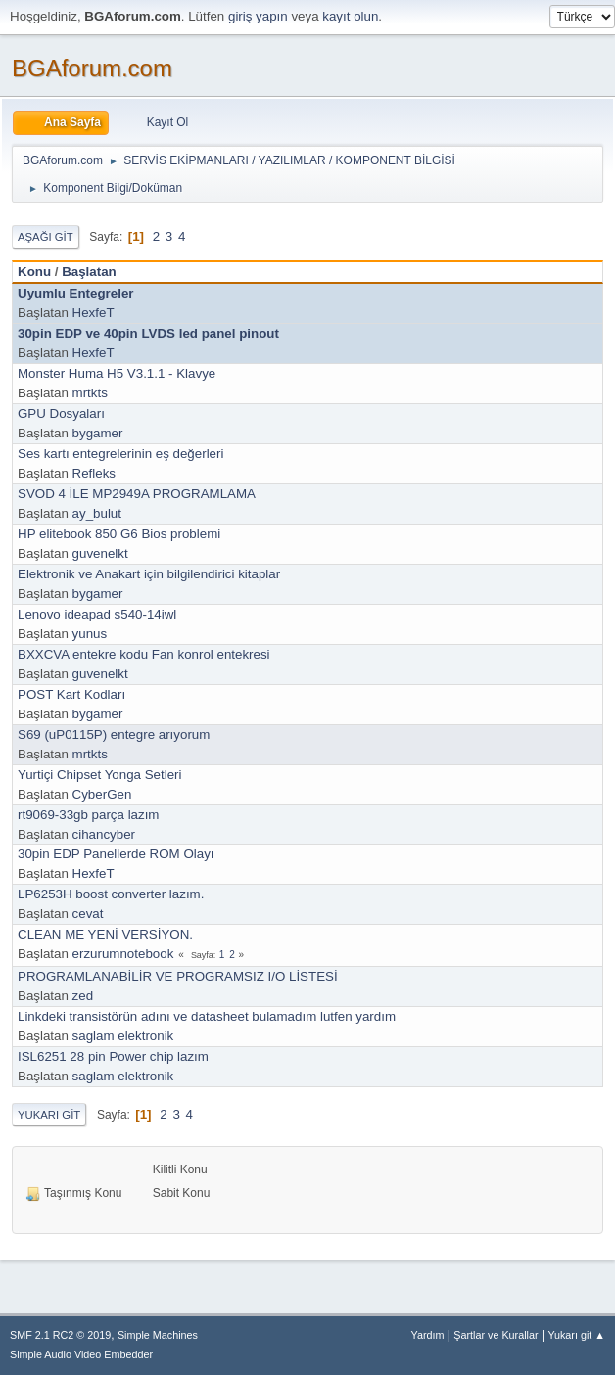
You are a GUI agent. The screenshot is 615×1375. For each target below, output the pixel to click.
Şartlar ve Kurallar (495, 1335)
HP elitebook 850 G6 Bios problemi (119, 534)
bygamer (97, 433)
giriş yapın (258, 16)
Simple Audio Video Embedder (81, 1354)
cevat (88, 913)
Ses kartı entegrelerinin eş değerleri (120, 453)
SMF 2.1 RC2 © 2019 (60, 1335)
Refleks (94, 473)
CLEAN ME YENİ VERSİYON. (105, 934)
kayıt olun (350, 16)
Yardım (428, 1335)
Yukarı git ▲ (576, 1335)
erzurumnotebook (123, 953)
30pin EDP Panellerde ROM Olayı (116, 854)
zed (83, 995)
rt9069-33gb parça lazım (88, 814)
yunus (90, 633)
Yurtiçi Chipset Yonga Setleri (99, 774)
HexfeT (93, 312)
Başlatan (89, 271)
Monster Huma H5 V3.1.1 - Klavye (116, 373)
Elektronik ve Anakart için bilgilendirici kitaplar (149, 574)
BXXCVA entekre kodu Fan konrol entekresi (144, 654)
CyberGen (102, 794)
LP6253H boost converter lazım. (111, 894)
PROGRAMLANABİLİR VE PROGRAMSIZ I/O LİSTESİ (178, 976)
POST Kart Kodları (71, 694)
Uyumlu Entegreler (76, 293)
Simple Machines (158, 1335)
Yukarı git (49, 1115)
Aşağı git (45, 237)
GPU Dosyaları (61, 413)
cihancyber (103, 834)
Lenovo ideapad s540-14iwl (97, 614)
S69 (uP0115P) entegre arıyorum (114, 734)
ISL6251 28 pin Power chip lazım (113, 1056)
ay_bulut (96, 513)
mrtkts (90, 393)
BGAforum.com (92, 68)
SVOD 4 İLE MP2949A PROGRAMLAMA (137, 493)
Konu (34, 271)
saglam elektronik (123, 1036)
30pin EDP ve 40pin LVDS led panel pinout (148, 333)
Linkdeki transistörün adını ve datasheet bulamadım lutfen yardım (207, 1016)
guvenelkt (100, 553)
